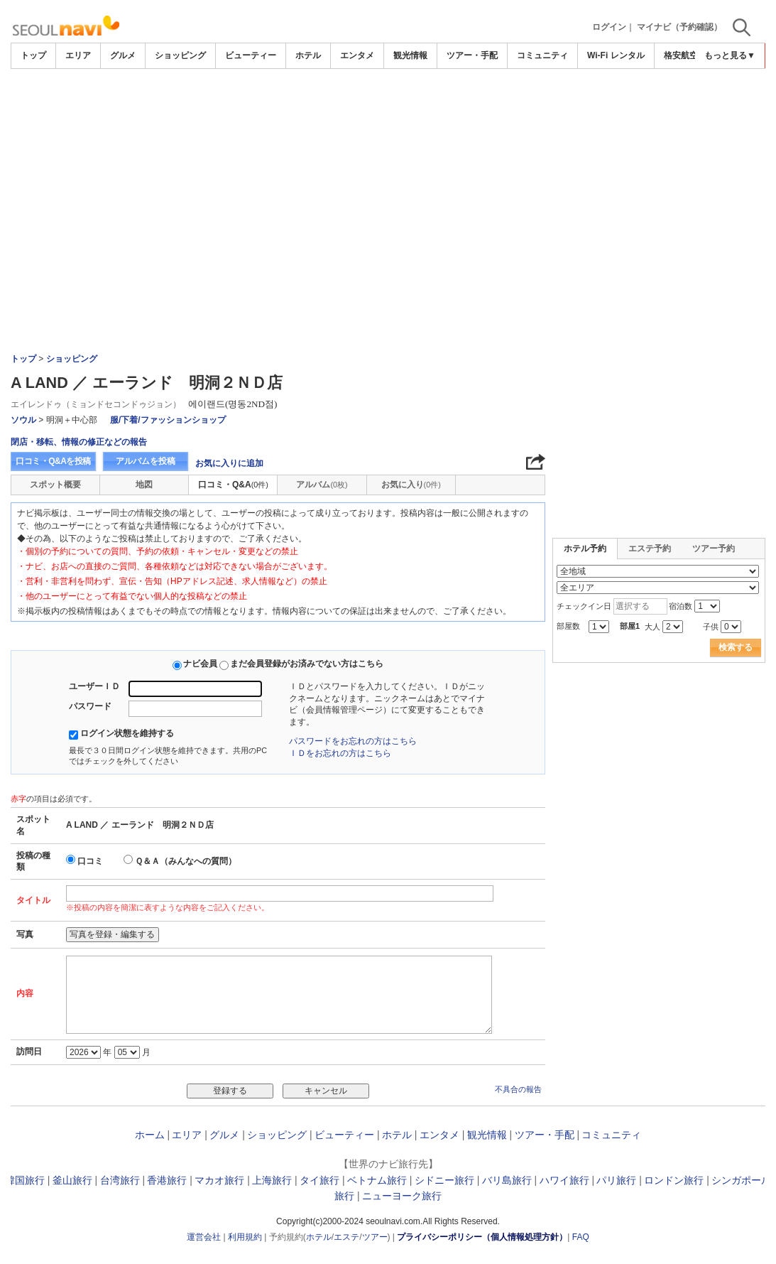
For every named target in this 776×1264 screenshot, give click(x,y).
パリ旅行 (616, 1180)
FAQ (580, 1237)
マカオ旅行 (219, 1180)
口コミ (90, 861)
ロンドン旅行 (674, 1180)
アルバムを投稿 (145, 461)
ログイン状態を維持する (127, 733)
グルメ (123, 55)
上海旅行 (272, 1180)
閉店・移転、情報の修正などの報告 (79, 442)
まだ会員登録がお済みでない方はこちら (306, 664)
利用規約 (245, 1237)
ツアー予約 (713, 548)
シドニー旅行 (444, 1180)
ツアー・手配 (472, 55)
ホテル (308, 55)
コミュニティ (542, 55)
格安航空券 (685, 55)
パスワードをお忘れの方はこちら (353, 741)
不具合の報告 (518, 1089)
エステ (346, 1237)
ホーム (150, 1134)
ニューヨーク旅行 (402, 1195)
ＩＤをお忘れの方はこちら (340, 753)
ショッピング (180, 55)
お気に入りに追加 (229, 463)
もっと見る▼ (729, 55)
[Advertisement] (388, 108)
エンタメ (357, 55)
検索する (735, 647)
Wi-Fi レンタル (616, 55)
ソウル (23, 420)
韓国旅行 (25, 1180)
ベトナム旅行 (377, 1180)
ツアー (375, 1237)
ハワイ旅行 (564, 1180)
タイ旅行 (319, 1180)
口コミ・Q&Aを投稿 (53, 461)
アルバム (321, 485)
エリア (78, 55)
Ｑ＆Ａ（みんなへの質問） (185, 861)
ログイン (609, 27)
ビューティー (250, 55)
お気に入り (411, 485)
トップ (33, 55)
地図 (144, 485)
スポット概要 (55, 485)
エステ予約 (649, 548)
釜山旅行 (72, 1180)
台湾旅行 (120, 1180)
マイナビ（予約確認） (679, 27)
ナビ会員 (200, 664)
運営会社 (204, 1237)
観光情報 (410, 55)
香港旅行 (167, 1180)
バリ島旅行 (507, 1180)
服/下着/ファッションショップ (168, 420)
